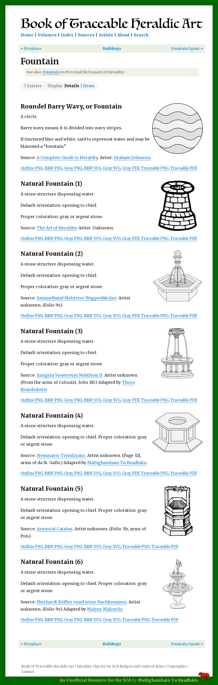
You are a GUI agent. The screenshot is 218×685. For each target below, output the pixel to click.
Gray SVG (112, 168)
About (123, 34)
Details (71, 85)
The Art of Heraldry (56, 227)
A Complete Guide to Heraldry (67, 157)
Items (88, 85)
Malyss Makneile (105, 609)
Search (141, 34)
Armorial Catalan (54, 528)
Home (27, 34)
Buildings (112, 48)
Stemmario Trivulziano (61, 455)
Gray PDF (130, 168)
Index (67, 34)
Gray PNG (73, 168)
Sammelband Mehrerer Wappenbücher (76, 297)
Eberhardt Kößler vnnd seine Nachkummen (81, 601)
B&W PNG (54, 168)
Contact (27, 672)
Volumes (47, 34)
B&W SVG (92, 168)
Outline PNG (32, 168)
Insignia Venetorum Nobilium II (69, 375)
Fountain (51, 72)
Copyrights (176, 666)
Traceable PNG (155, 168)
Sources (86, 34)
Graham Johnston (132, 157)
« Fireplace (31, 48)
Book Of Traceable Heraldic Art (47, 666)
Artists (106, 34)
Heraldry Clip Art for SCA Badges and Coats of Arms (120, 666)
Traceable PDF (183, 168)
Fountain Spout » (187, 48)
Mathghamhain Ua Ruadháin (116, 462)
